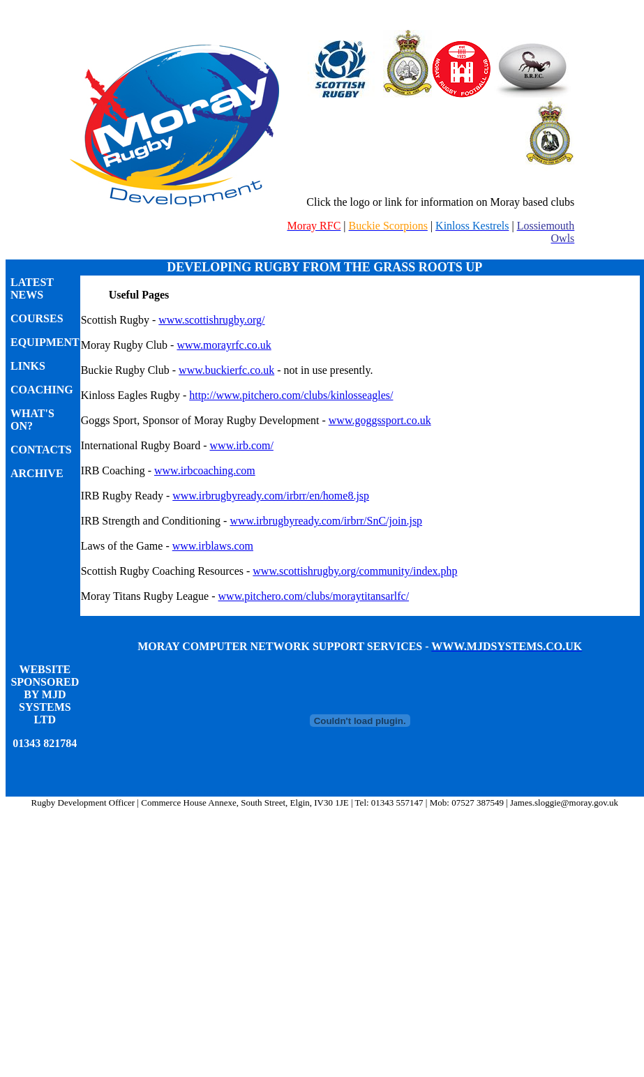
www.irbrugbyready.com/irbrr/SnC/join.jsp (326, 521)
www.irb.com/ (242, 445)
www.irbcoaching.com (204, 470)
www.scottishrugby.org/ (211, 320)
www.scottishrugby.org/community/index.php (355, 571)
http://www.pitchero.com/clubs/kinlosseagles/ (291, 395)
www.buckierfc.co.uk (226, 370)
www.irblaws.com (212, 546)
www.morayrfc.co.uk (224, 345)
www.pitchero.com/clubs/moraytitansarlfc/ (314, 596)
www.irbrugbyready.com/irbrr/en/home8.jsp (270, 496)
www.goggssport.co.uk (380, 420)
